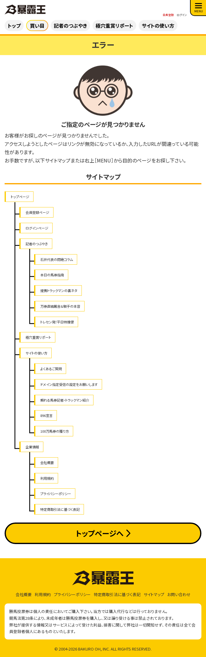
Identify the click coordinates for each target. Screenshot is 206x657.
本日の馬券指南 (52, 274)
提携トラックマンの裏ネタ (58, 290)
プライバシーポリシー (55, 493)
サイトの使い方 (36, 353)
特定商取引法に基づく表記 (60, 509)
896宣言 (46, 415)
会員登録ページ (37, 212)
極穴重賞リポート (38, 337)
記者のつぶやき (37, 243)
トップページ (20, 196)
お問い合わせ (179, 594)
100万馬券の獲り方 (54, 431)
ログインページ (37, 228)
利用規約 (47, 478)
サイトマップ (154, 594)
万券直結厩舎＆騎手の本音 (60, 306)
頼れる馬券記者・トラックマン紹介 (64, 400)
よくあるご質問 (51, 368)
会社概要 (47, 462)
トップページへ (103, 533)
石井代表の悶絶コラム (56, 259)
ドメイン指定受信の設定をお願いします (69, 384)
